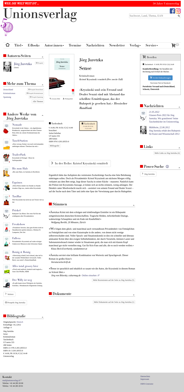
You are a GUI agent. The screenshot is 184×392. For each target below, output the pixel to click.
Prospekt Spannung (36, 97)
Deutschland (8, 89)
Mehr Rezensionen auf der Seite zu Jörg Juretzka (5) (113, 280)
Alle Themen (38, 101)
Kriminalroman (9, 93)
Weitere (11, 294)
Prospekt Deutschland (35, 89)
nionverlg (40, 21)
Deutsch (20, 322)
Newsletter (117, 45)
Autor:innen (54, 45)
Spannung (7, 97)
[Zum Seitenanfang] (133, 205)
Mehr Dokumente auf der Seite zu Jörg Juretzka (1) (114, 302)
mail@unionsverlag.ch (11, 380)
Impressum (145, 379)
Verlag (135, 45)
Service (152, 45)
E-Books (34, 45)
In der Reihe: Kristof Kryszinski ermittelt (82, 163)
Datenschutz (145, 376)
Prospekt (39, 63)
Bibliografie (54, 146)
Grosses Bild (55, 99)
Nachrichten (95, 45)
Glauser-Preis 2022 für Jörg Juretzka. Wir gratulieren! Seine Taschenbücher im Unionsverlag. (164, 117)
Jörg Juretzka (149, 174)
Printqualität (68, 99)
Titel (18, 45)
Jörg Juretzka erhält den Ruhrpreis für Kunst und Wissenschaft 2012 (164, 130)
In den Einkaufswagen (160, 78)
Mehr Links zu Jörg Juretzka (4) (167, 153)
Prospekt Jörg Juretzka (15, 302)
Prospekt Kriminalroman (35, 93)
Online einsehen (89, 275)
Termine (75, 45)
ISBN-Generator (147, 384)
